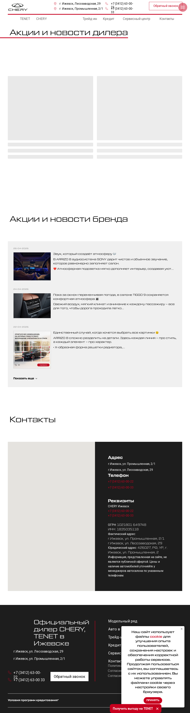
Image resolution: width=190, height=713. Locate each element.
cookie (156, 636)
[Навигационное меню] (183, 7)
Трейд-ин (116, 637)
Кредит (114, 645)
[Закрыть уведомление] (182, 629)
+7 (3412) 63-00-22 (121, 481)
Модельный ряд (122, 621)
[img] (18, 7)
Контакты (117, 661)
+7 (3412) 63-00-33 (121, 487)
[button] (165, 6)
